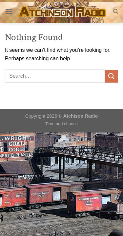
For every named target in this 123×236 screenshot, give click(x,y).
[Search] (115, 11)
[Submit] (111, 76)
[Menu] (9, 11)
